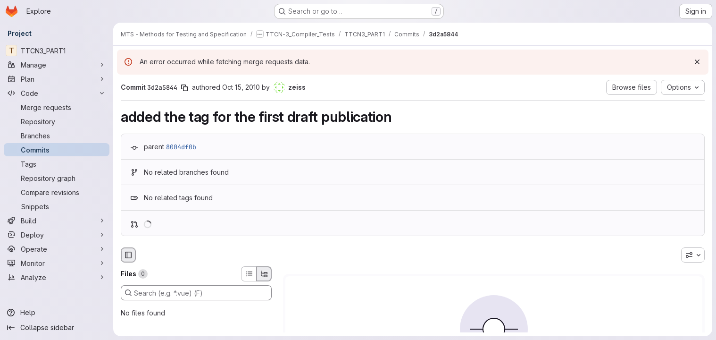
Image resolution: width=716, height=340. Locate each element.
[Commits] (56, 149)
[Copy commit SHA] (184, 88)
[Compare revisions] (56, 192)
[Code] (56, 93)
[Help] (56, 312)
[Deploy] (56, 234)
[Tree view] (264, 273)
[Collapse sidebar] (56, 327)
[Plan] (56, 78)
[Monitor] (56, 263)
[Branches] (56, 135)
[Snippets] (56, 206)
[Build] (56, 220)
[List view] (248, 273)
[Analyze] (56, 277)
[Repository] (56, 121)
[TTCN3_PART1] (56, 50)
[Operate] (56, 248)
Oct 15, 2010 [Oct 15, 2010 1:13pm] (241, 87)
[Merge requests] (56, 107)
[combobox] (693, 255)
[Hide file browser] (128, 255)
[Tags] (56, 163)
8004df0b (181, 147)
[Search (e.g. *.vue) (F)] (196, 292)
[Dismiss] (697, 62)
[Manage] (56, 64)
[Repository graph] (56, 178)
